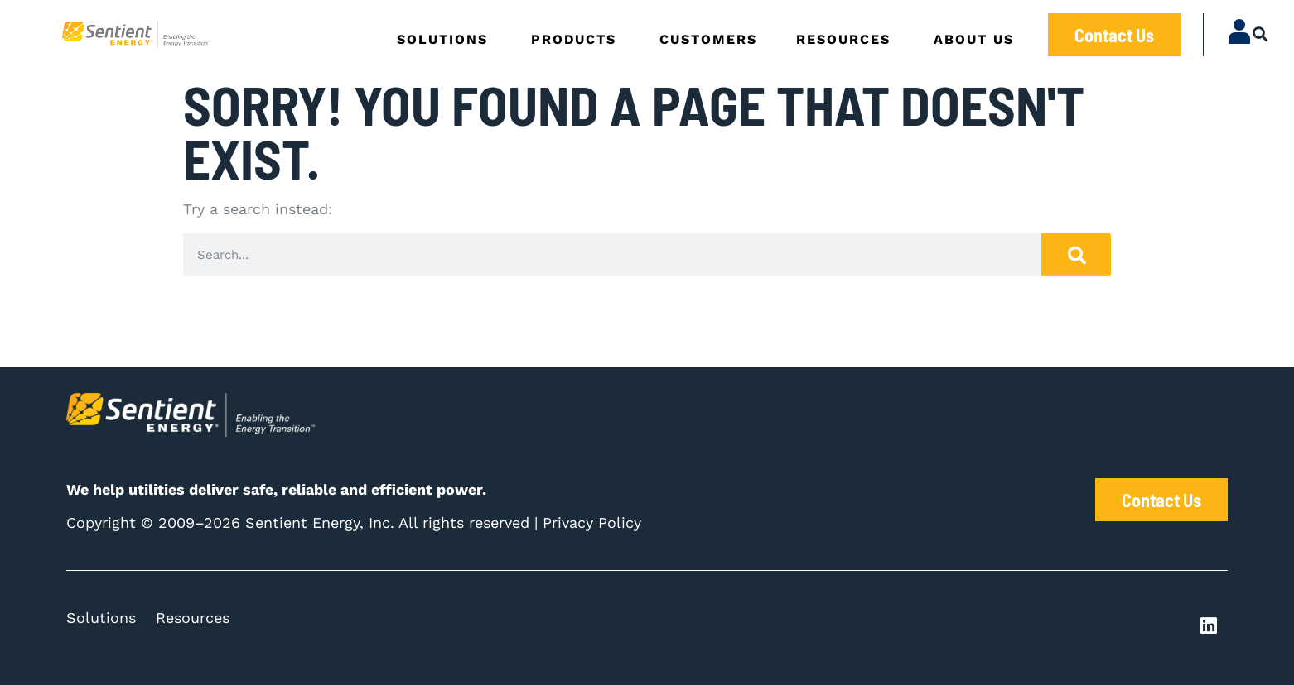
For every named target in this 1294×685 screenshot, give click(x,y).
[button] (1260, 33)
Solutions (101, 617)
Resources (192, 617)
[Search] (1076, 254)
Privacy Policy (592, 522)
